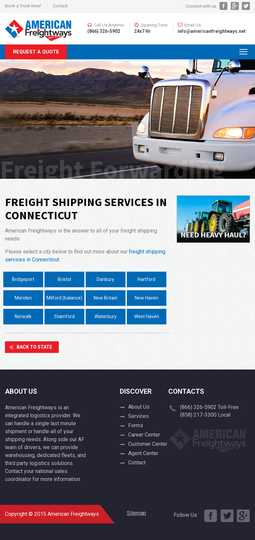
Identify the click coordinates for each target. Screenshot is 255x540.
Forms (135, 425)
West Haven (146, 316)
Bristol (64, 279)
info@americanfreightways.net (212, 31)
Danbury (105, 279)
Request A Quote (36, 52)
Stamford (64, 316)
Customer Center (147, 444)
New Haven (146, 298)
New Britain (106, 298)
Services (138, 416)
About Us (138, 407)
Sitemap (136, 513)
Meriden (23, 298)
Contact (60, 5)
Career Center (144, 435)
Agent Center (143, 453)
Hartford (146, 279)
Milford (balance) (64, 298)
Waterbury (106, 316)
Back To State (34, 347)
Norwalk (23, 316)
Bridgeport (23, 279)
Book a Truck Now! (23, 5)
